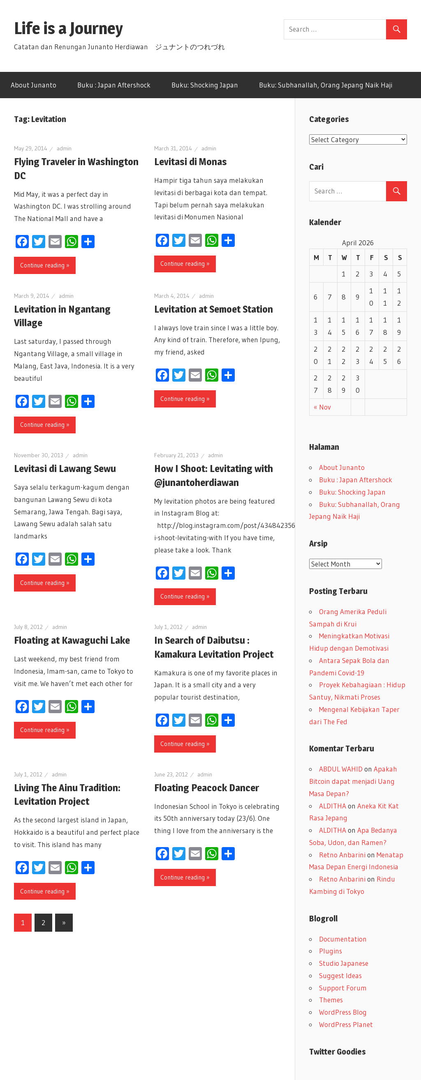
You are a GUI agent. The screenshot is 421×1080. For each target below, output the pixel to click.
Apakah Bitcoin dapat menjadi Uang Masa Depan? (353, 781)
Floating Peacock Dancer (206, 788)
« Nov (322, 407)
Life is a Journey (76, 28)
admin (64, 148)
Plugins (330, 950)
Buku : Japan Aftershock (113, 85)
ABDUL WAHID (341, 769)
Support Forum (343, 987)
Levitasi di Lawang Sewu (65, 468)
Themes (331, 999)
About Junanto (33, 85)
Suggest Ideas (340, 975)
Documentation (343, 939)
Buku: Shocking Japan (204, 85)
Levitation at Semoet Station (213, 309)
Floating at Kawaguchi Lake (72, 640)
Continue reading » (44, 265)
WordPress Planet (346, 1024)
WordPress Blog (343, 1012)
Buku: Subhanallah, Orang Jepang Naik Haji (325, 85)
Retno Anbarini (342, 854)
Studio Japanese (343, 963)
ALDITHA (332, 805)
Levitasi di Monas (190, 162)
